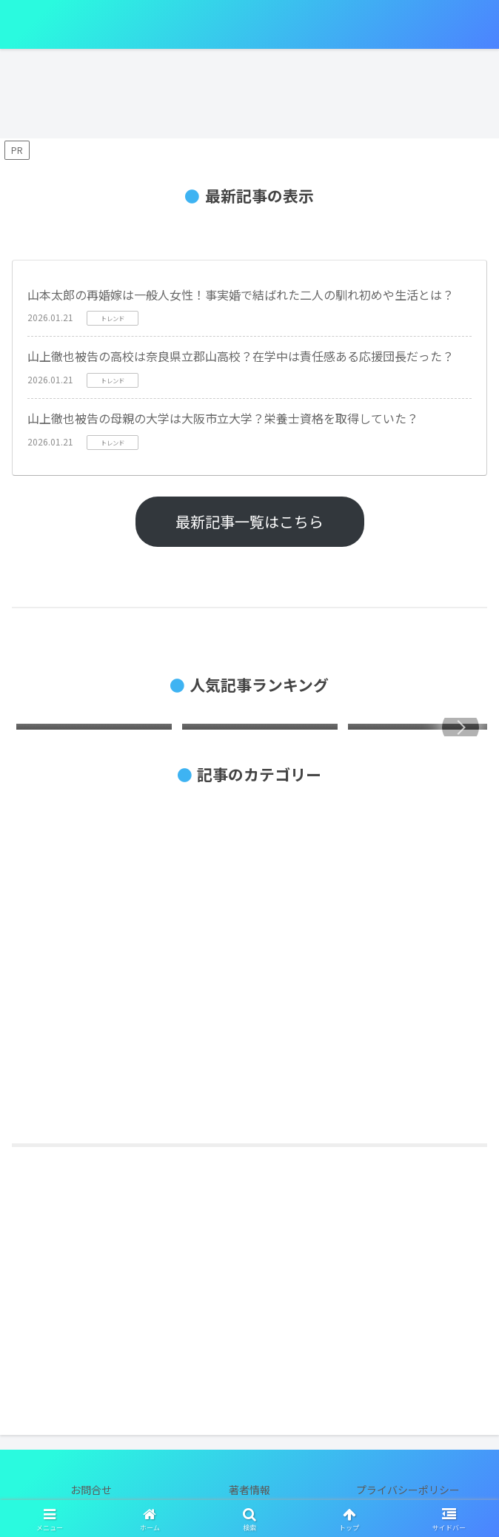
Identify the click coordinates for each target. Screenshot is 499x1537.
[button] (460, 727)
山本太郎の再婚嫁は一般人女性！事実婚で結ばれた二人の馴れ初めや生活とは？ (240, 294)
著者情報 (249, 1489)
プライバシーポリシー (408, 1489)
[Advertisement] (249, 1286)
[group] (94, 730)
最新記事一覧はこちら (249, 521)
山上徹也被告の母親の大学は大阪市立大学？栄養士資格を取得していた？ (222, 418)
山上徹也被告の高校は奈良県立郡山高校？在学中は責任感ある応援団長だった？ (240, 356)
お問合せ (91, 1489)
